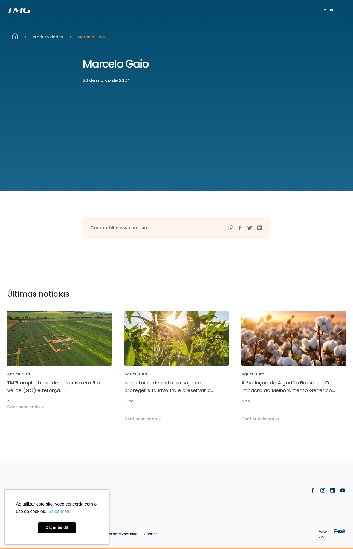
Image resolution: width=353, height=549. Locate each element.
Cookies (151, 534)
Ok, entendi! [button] (56, 527)
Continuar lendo (26, 407)
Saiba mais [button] (59, 511)
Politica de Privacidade (118, 534)
